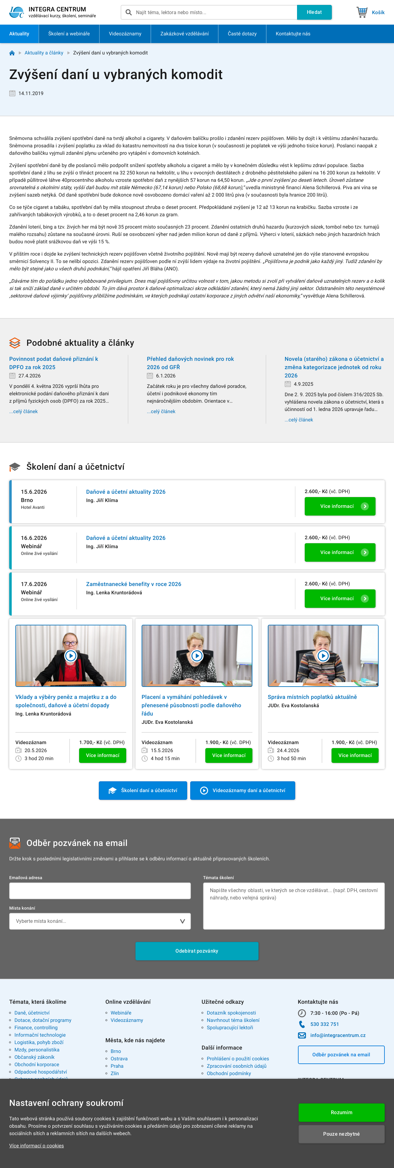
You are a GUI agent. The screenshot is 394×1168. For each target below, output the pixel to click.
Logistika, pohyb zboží (38, 1042)
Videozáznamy (127, 1020)
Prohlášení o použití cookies (238, 1059)
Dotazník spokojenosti (231, 1013)
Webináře (121, 1013)
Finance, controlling (36, 1027)
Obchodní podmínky (229, 1073)
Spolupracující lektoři (230, 1027)
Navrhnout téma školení (233, 1020)
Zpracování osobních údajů (237, 1066)
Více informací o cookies (36, 1146)
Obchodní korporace (36, 1064)
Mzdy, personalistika (36, 1050)
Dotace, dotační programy (42, 1020)
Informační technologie (40, 1035)
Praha (117, 1066)
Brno (116, 1051)
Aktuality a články (44, 53)
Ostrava (119, 1059)
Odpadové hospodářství (40, 1072)
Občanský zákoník (34, 1057)
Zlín (115, 1073)
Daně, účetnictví (32, 1013)
